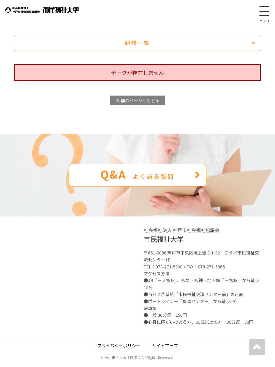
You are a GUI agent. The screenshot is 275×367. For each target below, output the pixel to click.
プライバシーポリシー (118, 345)
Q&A (150, 174)
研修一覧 (190, 43)
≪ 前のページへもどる (137, 100)
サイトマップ (165, 345)
